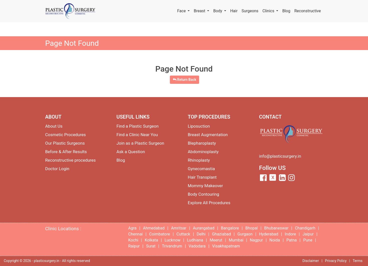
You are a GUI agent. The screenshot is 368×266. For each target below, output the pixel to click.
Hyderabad (268, 234)
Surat (150, 246)
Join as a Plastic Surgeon (140, 143)
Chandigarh (305, 228)
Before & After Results (66, 151)
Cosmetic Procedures (65, 134)
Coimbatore (159, 234)
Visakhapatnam (226, 246)
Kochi (133, 240)
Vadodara (197, 246)
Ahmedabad (154, 228)
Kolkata (151, 240)
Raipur (134, 246)
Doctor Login (57, 168)
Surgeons (250, 11)
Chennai (135, 234)
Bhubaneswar (276, 228)
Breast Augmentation (208, 134)
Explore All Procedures (209, 202)
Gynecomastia (201, 168)
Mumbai (236, 240)
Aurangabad (203, 228)
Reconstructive (307, 11)
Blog (286, 11)
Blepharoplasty (202, 143)
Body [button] (218, 11)
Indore (290, 234)
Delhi (201, 234)
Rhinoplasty (199, 160)
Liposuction (199, 126)
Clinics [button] (268, 11)
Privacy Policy (335, 261)
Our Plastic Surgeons (65, 143)
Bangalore (230, 228)
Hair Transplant (202, 177)
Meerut (216, 240)
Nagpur (256, 240)
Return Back (184, 80)
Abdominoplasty (203, 151)
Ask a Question (131, 151)
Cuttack (183, 234)
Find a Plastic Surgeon (138, 126)
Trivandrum (172, 246)
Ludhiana (195, 240)
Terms (357, 261)
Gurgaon (245, 234)
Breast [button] (200, 11)
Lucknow (173, 240)
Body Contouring (203, 194)
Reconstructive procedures (70, 160)
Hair (233, 11)
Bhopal (251, 228)
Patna (291, 240)
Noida (274, 240)
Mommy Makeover (205, 185)
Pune (307, 240)
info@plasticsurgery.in (280, 156)
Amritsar (178, 228)
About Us (54, 126)
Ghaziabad (221, 234)
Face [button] (182, 11)
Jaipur (308, 234)
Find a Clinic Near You (137, 134)
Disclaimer (310, 261)
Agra (132, 228)
